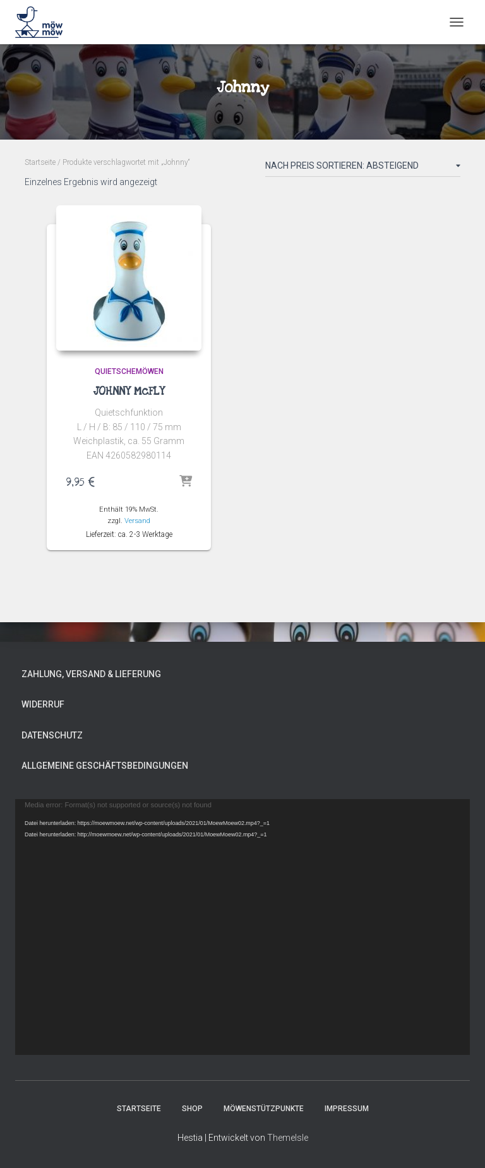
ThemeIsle (287, 1138)
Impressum (347, 1108)
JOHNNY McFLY (128, 391)
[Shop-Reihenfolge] (362, 168)
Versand (137, 521)
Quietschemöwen (129, 371)
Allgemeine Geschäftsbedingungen (104, 766)
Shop (192, 1108)
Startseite (40, 162)
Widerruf (42, 704)
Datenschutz (52, 735)
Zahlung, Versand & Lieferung (91, 674)
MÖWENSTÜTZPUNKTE (264, 1108)
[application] (242, 927)
